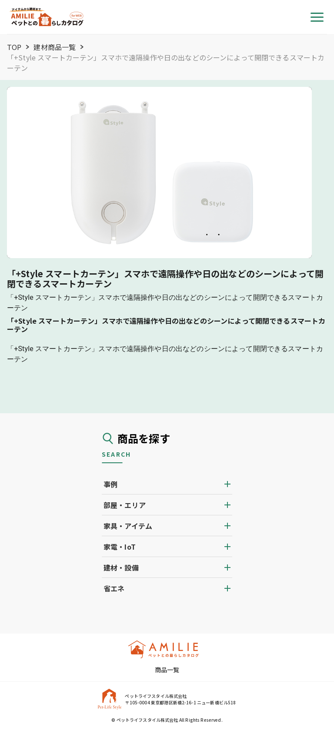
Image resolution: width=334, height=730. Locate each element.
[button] (167, 484)
